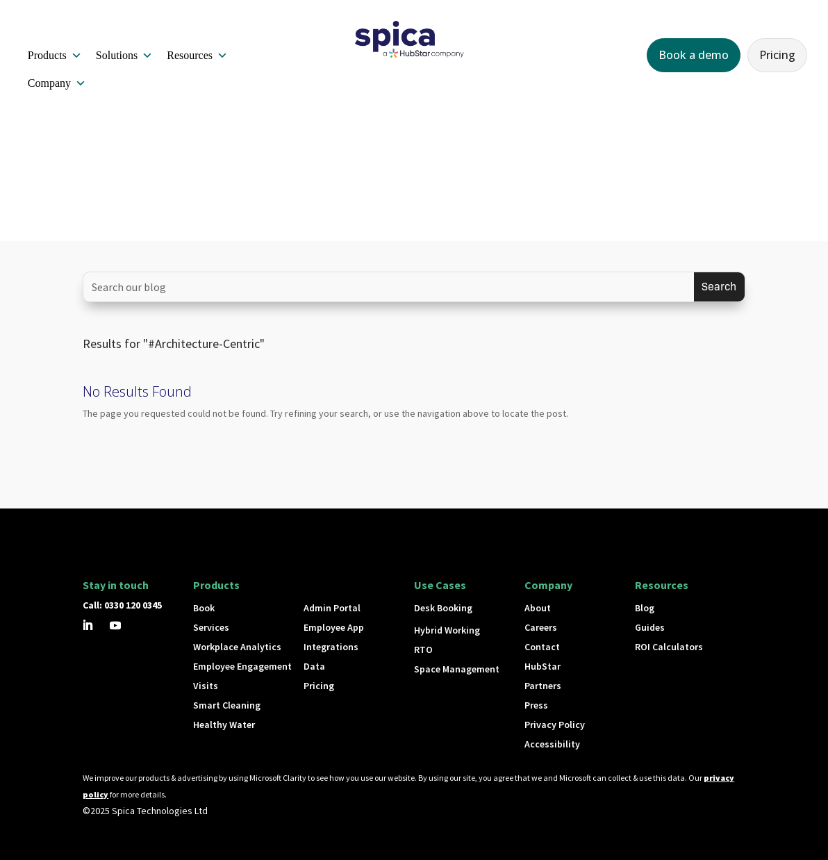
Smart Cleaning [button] (226, 705)
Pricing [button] (777, 55)
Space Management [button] (456, 669)
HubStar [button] (542, 666)
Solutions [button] (124, 55)
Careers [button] (540, 627)
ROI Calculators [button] (669, 646)
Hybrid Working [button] (447, 630)
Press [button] (536, 705)
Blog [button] (644, 608)
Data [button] (314, 666)
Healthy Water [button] (224, 724)
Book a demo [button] (694, 55)
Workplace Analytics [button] (237, 646)
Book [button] (204, 608)
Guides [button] (650, 627)
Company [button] (57, 83)
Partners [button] (542, 685)
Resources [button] (197, 55)
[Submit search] (719, 287)
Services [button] (211, 627)
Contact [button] (542, 646)
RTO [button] (423, 649)
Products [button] (55, 55)
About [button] (537, 608)
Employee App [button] (334, 627)
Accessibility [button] (552, 744)
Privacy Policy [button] (554, 724)
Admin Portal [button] (332, 608)
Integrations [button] (331, 646)
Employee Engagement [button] (242, 666)
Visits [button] (205, 685)
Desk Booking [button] (443, 608)
